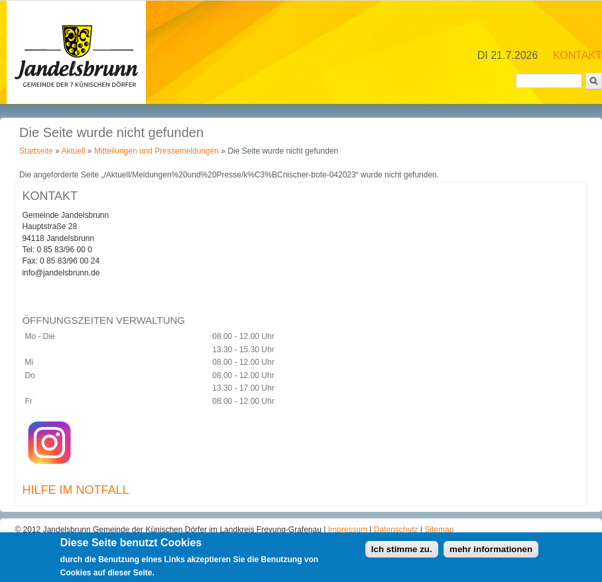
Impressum (349, 529)
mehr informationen (491, 552)
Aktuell (73, 151)
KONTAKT (577, 55)
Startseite (36, 151)
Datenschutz (397, 529)
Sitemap (438, 529)
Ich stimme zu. (401, 552)
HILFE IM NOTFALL (75, 490)
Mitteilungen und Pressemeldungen (156, 151)
